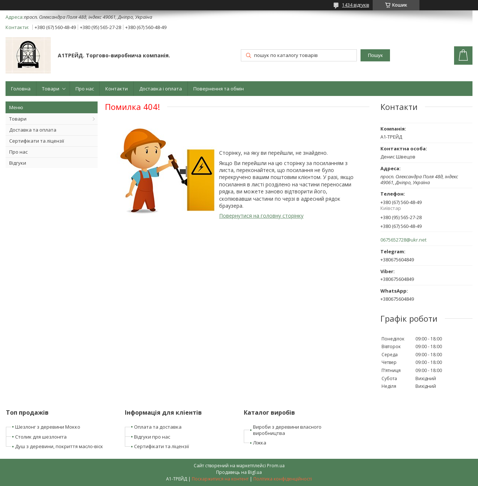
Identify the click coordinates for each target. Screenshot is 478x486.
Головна (21, 88)
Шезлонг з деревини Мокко (47, 427)
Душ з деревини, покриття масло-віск (59, 446)
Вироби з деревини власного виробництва (287, 430)
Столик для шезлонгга (41, 436)
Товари (50, 88)
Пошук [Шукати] (375, 55)
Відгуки (17, 163)
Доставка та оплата (32, 129)
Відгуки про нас (152, 436)
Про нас (84, 88)
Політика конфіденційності (282, 479)
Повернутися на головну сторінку (261, 215)
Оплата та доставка (158, 427)
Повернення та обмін (218, 88)
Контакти (116, 88)
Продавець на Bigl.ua (239, 472)
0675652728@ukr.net (403, 240)
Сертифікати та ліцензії (36, 140)
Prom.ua (276, 465)
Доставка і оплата (160, 88)
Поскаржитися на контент (220, 479)
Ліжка (259, 442)
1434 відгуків (355, 5)
